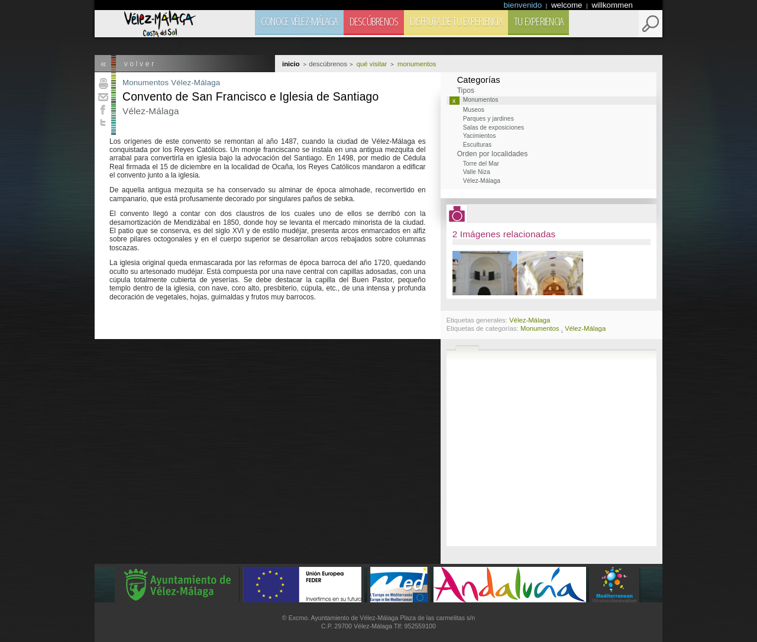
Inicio (291, 63)
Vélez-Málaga (195, 82)
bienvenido (524, 5)
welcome (567, 5)
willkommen (612, 5)
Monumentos (145, 82)
